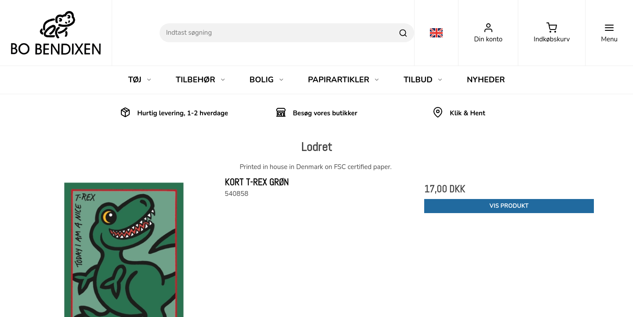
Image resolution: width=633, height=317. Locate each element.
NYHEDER (486, 79)
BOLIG (267, 79)
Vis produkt (509, 206)
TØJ (140, 79)
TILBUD (423, 79)
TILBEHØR (201, 79)
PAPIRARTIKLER (344, 79)
